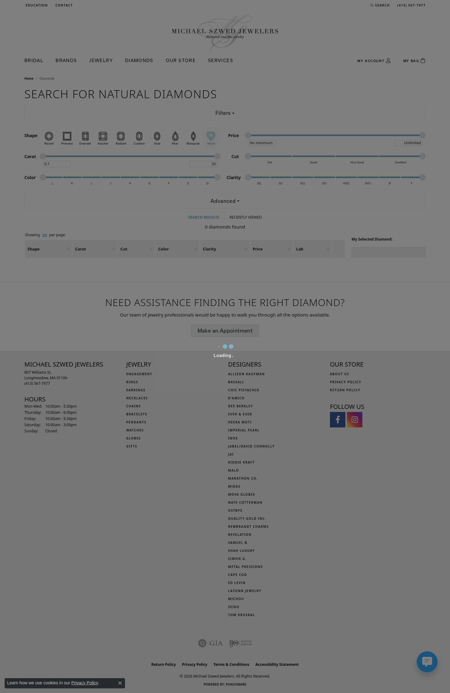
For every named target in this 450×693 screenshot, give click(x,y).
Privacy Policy (84, 682)
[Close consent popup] (120, 683)
